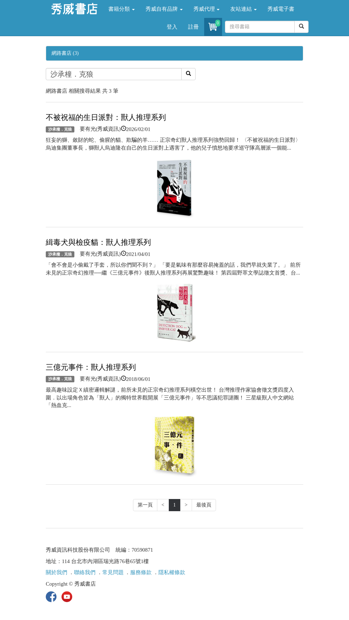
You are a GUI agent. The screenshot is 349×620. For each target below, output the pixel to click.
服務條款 (141, 572)
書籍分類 (121, 9)
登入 (172, 27)
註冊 (193, 27)
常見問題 (113, 572)
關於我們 (56, 572)
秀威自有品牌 (164, 9)
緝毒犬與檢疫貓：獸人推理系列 (98, 242)
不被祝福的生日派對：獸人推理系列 (106, 117)
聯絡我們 (84, 572)
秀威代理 (206, 9)
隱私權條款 (171, 572)
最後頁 (203, 505)
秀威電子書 (280, 9)
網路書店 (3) (65, 53)
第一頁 (145, 505)
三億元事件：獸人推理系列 (91, 367)
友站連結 (243, 9)
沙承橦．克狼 (60, 129)
